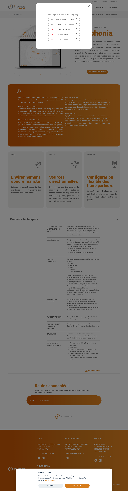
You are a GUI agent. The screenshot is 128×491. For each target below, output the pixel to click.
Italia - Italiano (60, 29)
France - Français (61, 34)
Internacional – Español (62, 24)
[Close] (88, 6)
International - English (62, 19)
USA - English (60, 39)
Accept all (77, 485)
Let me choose (49, 480)
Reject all (50, 485)
